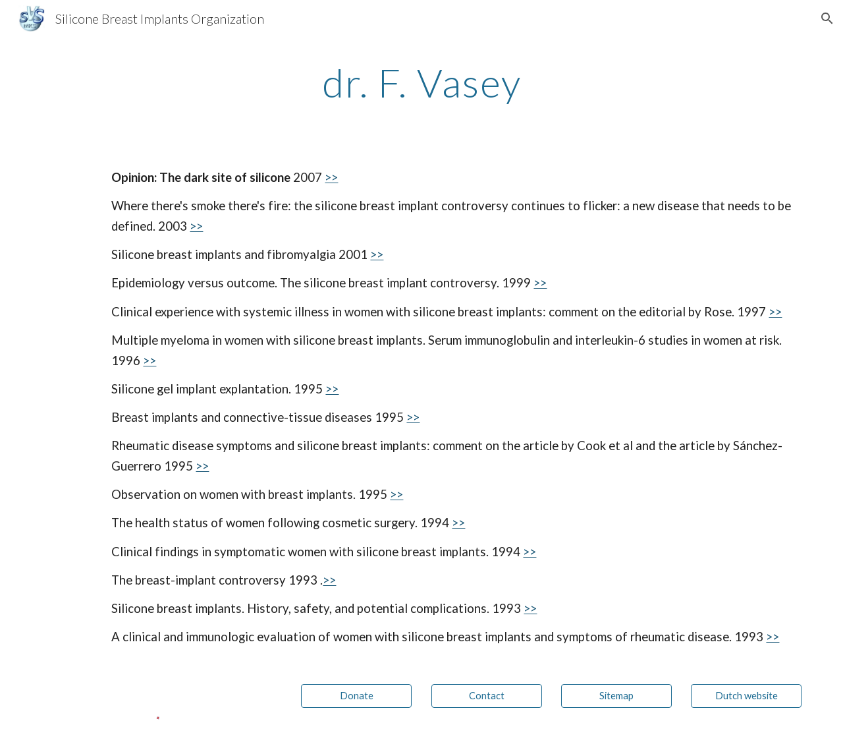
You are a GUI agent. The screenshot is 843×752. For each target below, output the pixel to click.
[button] (827, 18)
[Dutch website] (746, 696)
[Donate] (356, 696)
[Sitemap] (616, 696)
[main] (421, 82)
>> (331, 177)
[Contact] (486, 696)
